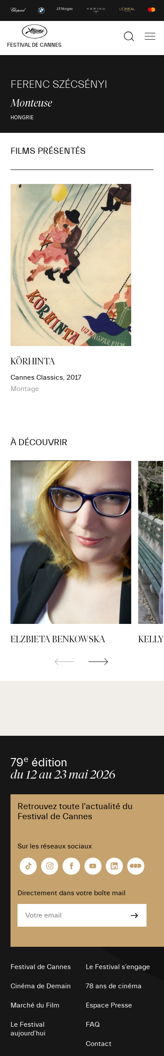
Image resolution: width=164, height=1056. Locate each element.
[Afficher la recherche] (129, 36)
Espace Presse (109, 1005)
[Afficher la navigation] (150, 36)
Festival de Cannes (40, 967)
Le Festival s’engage (118, 967)
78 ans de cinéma (114, 986)
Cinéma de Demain (40, 986)
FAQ (93, 1024)
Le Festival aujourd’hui (27, 1029)
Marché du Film (34, 1005)
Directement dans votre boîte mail (71, 893)
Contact (99, 1044)
